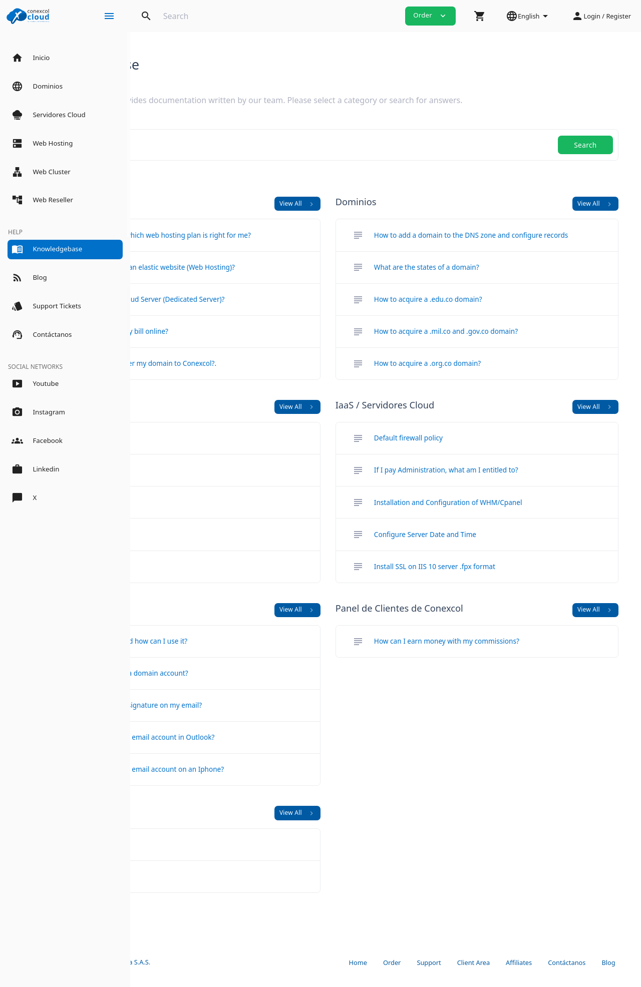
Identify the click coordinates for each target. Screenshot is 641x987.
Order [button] (430, 16)
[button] (480, 16)
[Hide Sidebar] (109, 16)
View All (355, 203)
